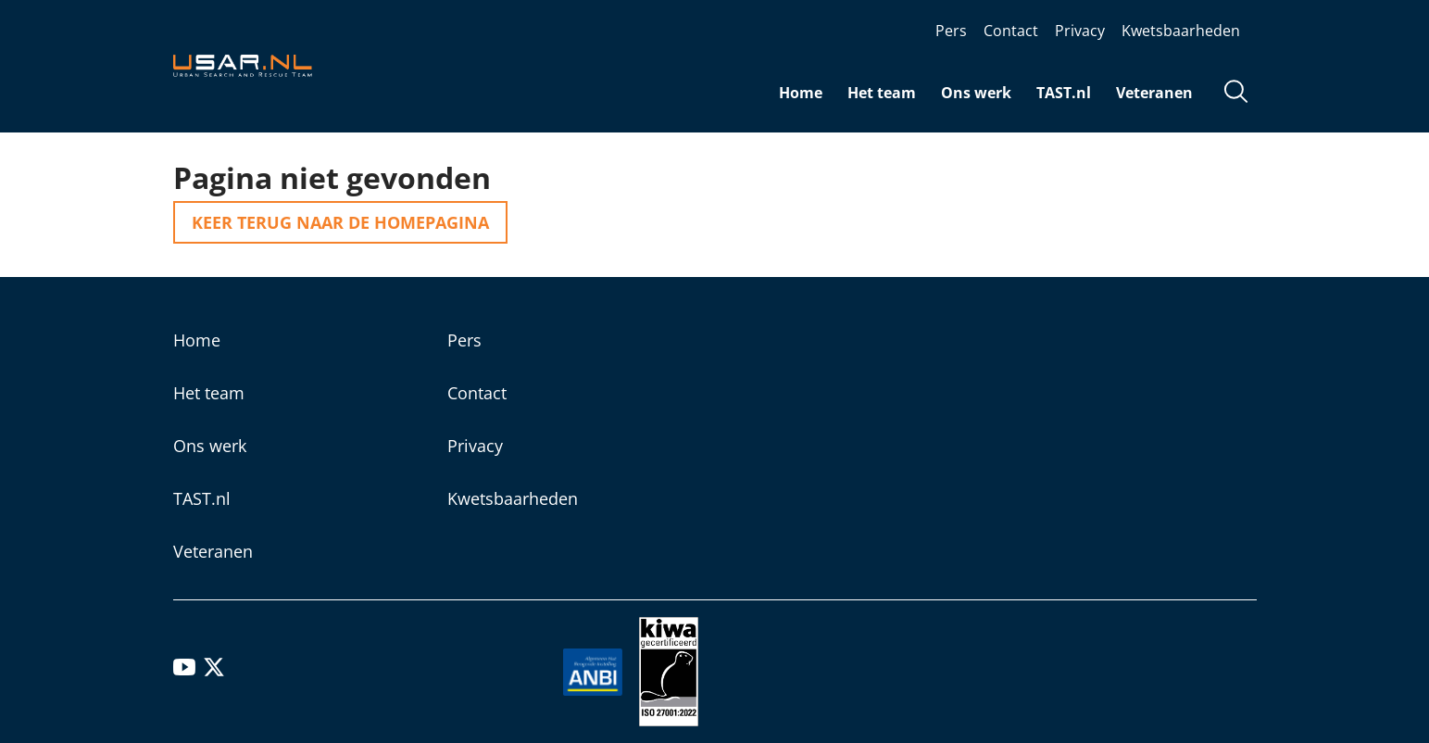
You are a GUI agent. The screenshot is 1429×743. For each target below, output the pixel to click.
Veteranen (1154, 92)
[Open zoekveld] (1236, 94)
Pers (951, 30)
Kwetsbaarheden (1181, 30)
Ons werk (976, 92)
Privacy (1080, 30)
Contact (1011, 30)
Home (800, 92)
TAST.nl (1063, 92)
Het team (881, 92)
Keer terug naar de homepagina (340, 222)
